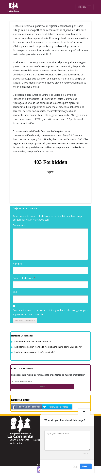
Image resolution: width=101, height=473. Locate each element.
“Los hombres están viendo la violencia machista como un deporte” (48, 346)
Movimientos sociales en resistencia (32, 341)
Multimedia (16, 443)
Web (15, 292)
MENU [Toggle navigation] (84, 7)
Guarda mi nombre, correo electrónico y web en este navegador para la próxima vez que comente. (50, 312)
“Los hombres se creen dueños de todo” (34, 352)
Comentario (20, 225)
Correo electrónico (24, 278)
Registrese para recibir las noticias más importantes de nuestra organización (48, 375)
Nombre (18, 263)
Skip (75, 466)
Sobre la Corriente (19, 439)
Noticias (37, 439)
